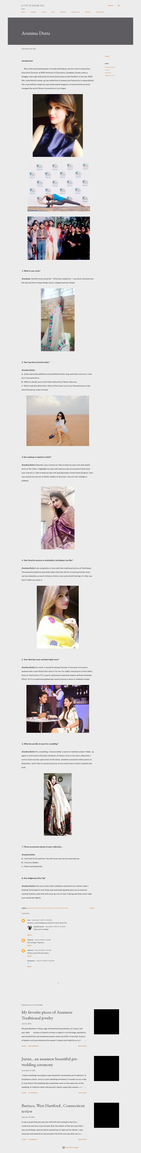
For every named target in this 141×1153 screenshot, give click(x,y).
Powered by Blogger (70, 1147)
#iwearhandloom (110, 67)
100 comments (33, 1046)
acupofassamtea (38, 926)
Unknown (30, 940)
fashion (107, 70)
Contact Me (100, 12)
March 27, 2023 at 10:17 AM (45, 961)
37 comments (33, 1093)
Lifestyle (63, 12)
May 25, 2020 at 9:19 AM (43, 940)
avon (29, 920)
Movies (87, 12)
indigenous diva (109, 75)
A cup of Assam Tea (32, 5)
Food (53, 12)
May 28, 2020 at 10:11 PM (43, 950)
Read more (82, 1046)
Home (23, 12)
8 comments (32, 1139)
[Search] (110, 5)
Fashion (33, 12)
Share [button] (107, 56)
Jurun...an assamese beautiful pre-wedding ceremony (50, 1061)
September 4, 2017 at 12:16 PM (55, 926)
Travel (44, 12)
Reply (29, 935)
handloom (108, 73)
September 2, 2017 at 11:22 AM (42, 920)
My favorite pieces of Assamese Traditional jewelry (47, 1015)
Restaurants (76, 12)
